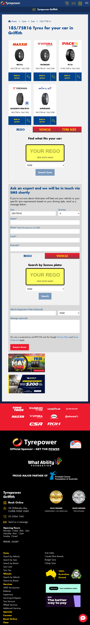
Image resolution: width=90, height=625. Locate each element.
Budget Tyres (50, 538)
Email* (13, 236)
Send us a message (18, 500)
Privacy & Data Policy (19, 620)
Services (7, 562)
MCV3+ (20, 65)
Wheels (7, 552)
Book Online (10, 597)
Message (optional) (19, 318)
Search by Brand (10, 541)
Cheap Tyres (50, 541)
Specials (7, 590)
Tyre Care (7, 545)
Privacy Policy (63, 337)
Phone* (25, 227)
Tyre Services (9, 579)
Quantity (62, 209)
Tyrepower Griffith (45, 9)
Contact (7, 593)
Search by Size (10, 538)
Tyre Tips (7, 548)
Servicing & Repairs (12, 576)
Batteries (7, 569)
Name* (13, 218)
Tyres (6, 531)
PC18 (70, 65)
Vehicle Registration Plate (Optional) (26, 309)
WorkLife (45, 65)
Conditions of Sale (35, 620)
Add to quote (17, 76)
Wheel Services (10, 583)
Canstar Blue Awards (54, 534)
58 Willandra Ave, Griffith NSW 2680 (18, 488)
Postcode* (14, 245)
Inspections (8, 573)
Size (12, 209)
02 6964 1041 (16, 495)
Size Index (49, 531)
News (6, 604)
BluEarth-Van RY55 (20, 108)
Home (12, 21)
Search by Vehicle (11, 535)
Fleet (6, 600)
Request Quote (19, 347)
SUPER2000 (45, 108)
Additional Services (12, 586)
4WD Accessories (11, 566)
